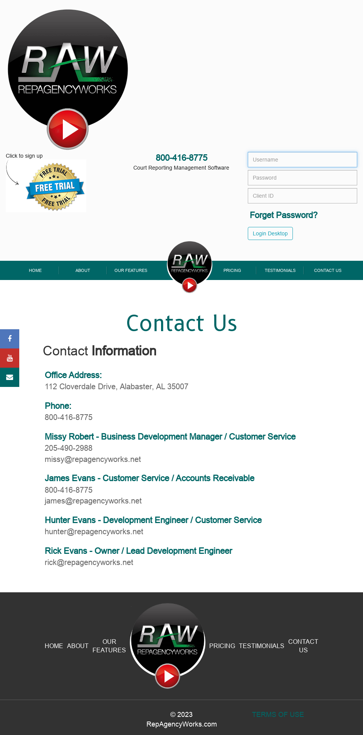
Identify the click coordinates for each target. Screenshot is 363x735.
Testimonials (280, 270)
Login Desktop (270, 233)
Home (35, 270)
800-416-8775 (181, 158)
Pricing (232, 270)
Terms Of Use (278, 714)
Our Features (130, 270)
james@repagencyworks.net (93, 500)
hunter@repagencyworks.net (94, 531)
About (83, 270)
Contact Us (327, 270)
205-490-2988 (68, 447)
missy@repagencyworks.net (93, 459)
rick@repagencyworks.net (89, 562)
